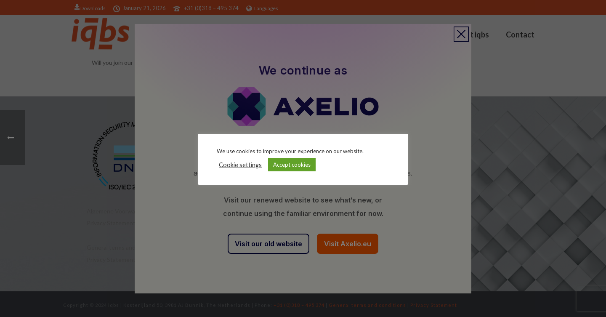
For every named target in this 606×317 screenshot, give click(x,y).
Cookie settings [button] (240, 164)
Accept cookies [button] (292, 164)
